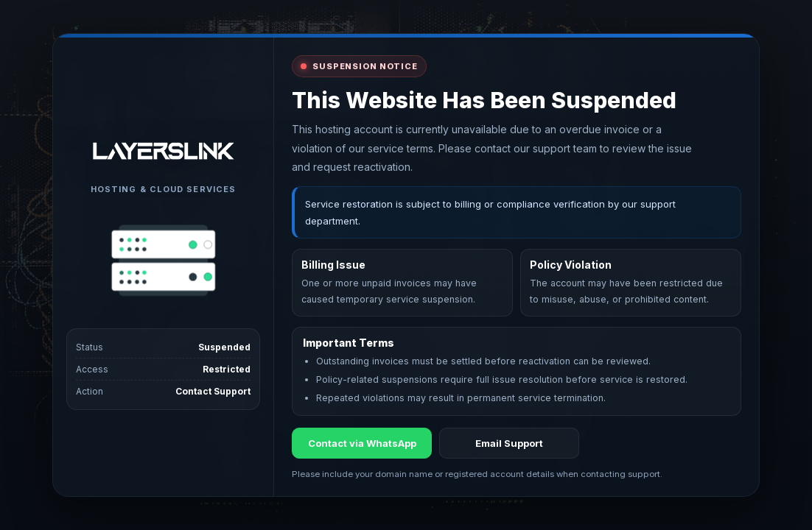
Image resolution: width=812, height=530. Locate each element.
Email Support (509, 443)
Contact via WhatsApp (362, 443)
